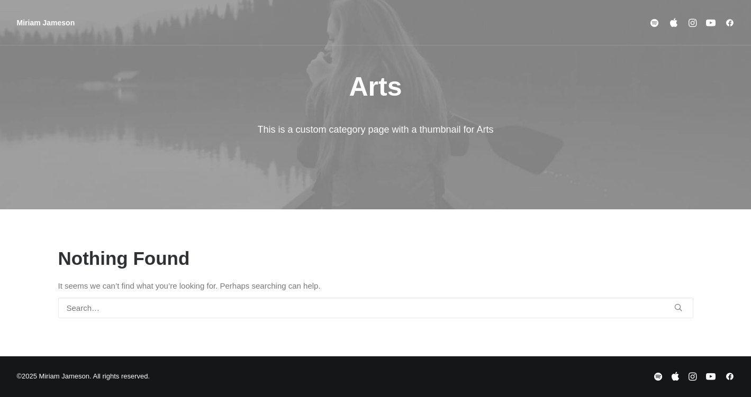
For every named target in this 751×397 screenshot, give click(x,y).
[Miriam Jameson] (46, 22)
